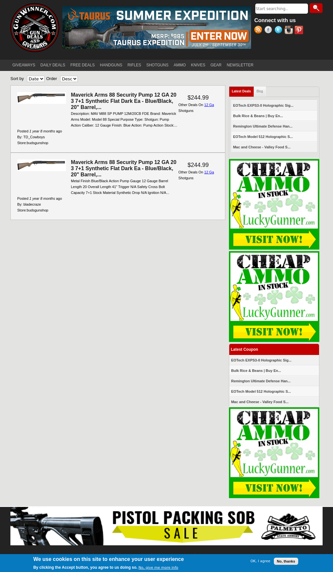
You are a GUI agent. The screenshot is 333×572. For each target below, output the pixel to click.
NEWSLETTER (240, 65)
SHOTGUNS (157, 65)
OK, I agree (260, 561)
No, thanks (286, 562)
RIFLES (134, 65)
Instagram (290, 30)
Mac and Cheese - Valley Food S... (262, 147)
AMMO (180, 65)
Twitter (279, 30)
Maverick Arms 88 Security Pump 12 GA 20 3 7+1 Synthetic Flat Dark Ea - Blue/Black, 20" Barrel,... (123, 101)
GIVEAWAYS (23, 65)
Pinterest (300, 30)
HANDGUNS (111, 65)
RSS (259, 30)
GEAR (215, 65)
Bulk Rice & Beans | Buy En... (258, 116)
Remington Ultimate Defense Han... (263, 126)
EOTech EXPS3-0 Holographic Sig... (263, 105)
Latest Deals (243, 90)
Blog (260, 91)
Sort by (17, 78)
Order (51, 78)
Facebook (269, 30)
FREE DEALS (83, 65)
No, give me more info (158, 568)
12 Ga (209, 105)
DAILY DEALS (52, 65)
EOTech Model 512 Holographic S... (263, 137)
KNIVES (198, 65)
